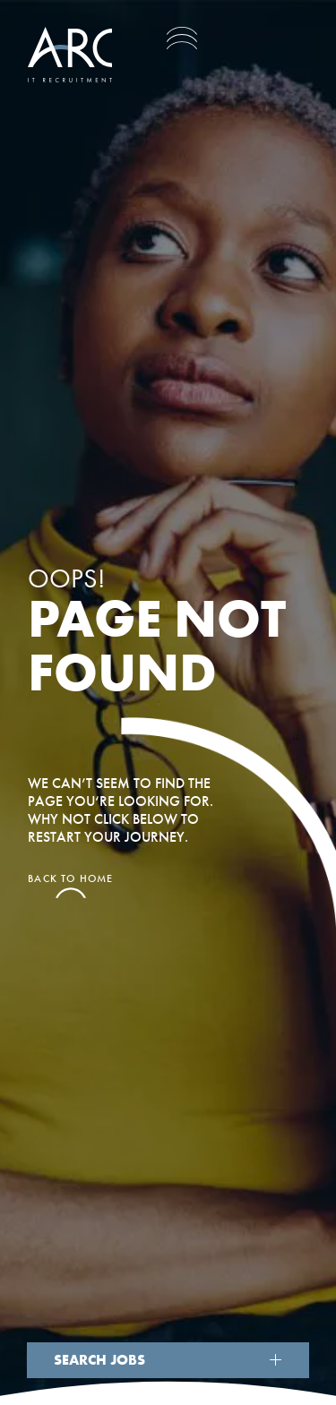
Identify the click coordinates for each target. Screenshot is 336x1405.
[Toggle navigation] (182, 38)
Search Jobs (99, 1359)
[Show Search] (276, 1359)
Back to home (70, 879)
